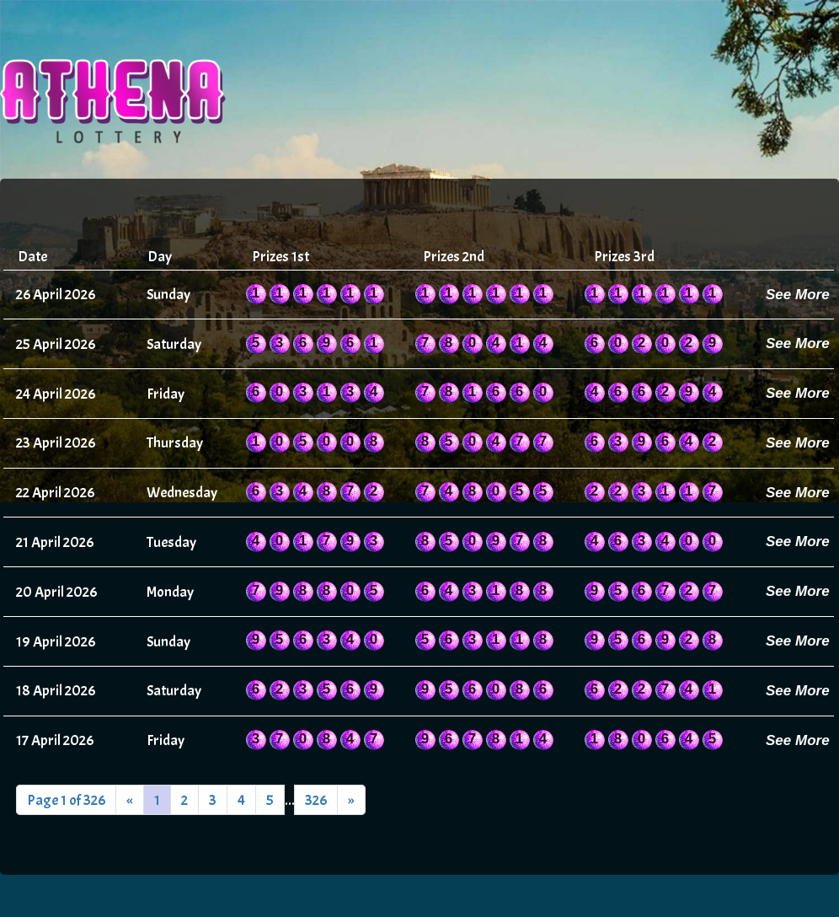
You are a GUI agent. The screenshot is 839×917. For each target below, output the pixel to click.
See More (798, 295)
